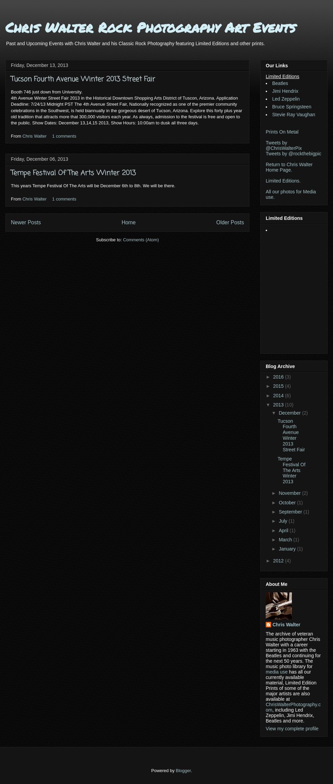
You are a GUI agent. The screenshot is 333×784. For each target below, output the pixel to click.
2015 (279, 386)
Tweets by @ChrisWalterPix (284, 145)
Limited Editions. (283, 181)
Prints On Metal (282, 132)
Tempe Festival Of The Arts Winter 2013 (73, 173)
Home (129, 222)
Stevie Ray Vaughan (293, 114)
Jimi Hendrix (285, 91)
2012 (279, 560)
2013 (279, 404)
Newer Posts (26, 222)
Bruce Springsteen (291, 106)
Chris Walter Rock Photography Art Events (150, 27)
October (288, 502)
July (283, 521)
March (286, 539)
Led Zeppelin (286, 99)
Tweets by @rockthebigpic (293, 153)
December (290, 413)
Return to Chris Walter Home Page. (289, 167)
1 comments (64, 136)
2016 (279, 377)
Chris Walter (35, 136)
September (291, 512)
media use (277, 672)
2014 (279, 395)
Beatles (280, 83)
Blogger (183, 770)
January (288, 549)
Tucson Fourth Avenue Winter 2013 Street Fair (83, 79)
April (284, 530)
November (290, 493)
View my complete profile (292, 728)
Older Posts (230, 222)
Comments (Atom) (141, 239)
